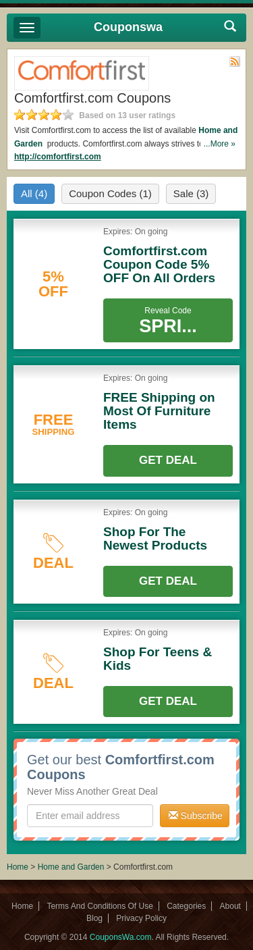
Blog (94, 918)
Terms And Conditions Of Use (99, 906)
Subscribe (196, 815)
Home (17, 867)
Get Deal (168, 460)
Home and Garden (72, 867)
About (230, 906)
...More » (219, 144)
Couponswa (128, 27)
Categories (186, 906)
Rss (234, 61)
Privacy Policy (141, 918)
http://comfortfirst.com (57, 156)
